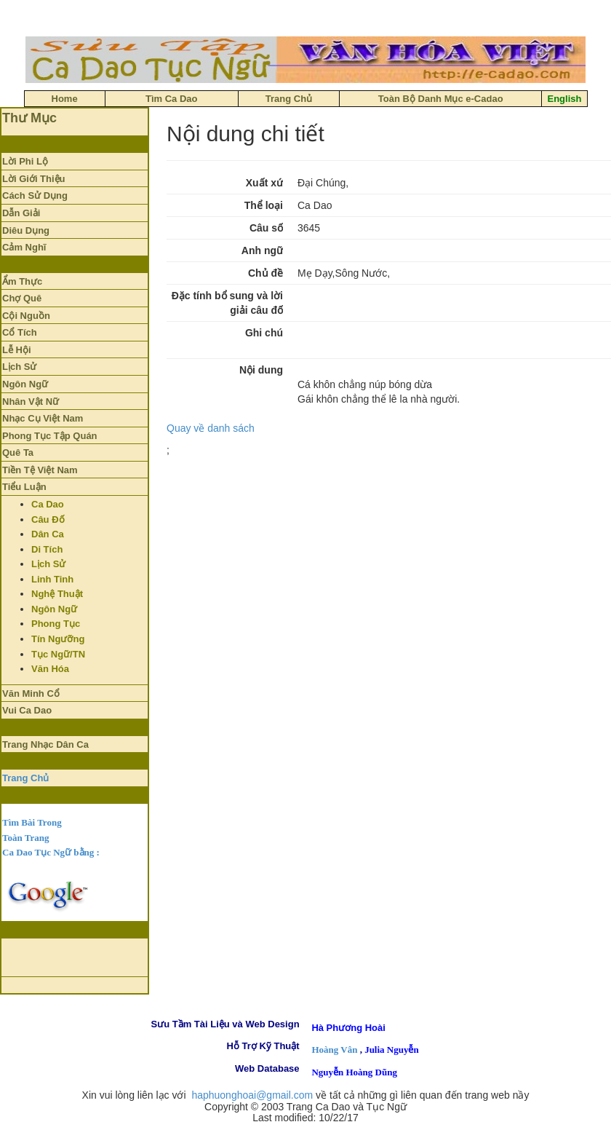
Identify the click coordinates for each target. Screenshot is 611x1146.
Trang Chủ (25, 777)
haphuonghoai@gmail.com (252, 1095)
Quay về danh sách (211, 428)
